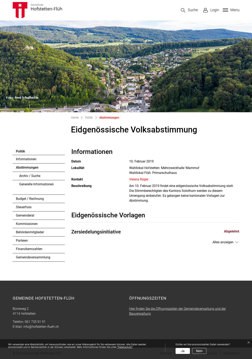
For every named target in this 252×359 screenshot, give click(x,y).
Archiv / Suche (29, 176)
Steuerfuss (23, 207)
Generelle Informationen (36, 184)
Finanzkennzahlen (29, 249)
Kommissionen (27, 224)
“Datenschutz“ (125, 347)
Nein (199, 351)
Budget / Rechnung (30, 199)
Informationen (26, 159)
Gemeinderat (25, 215)
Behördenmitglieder (30, 232)
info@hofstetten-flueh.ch (41, 327)
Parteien (22, 240)
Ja (183, 351)
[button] (189, 10)
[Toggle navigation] (231, 10)
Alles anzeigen (223, 242)
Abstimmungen (27, 169)
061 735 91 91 (35, 322)
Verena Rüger (138, 179)
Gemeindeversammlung (33, 257)
